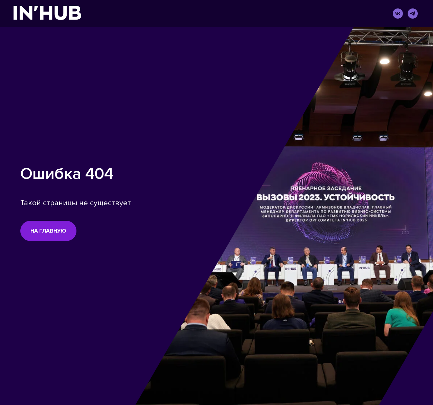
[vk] (398, 13)
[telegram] (413, 13)
